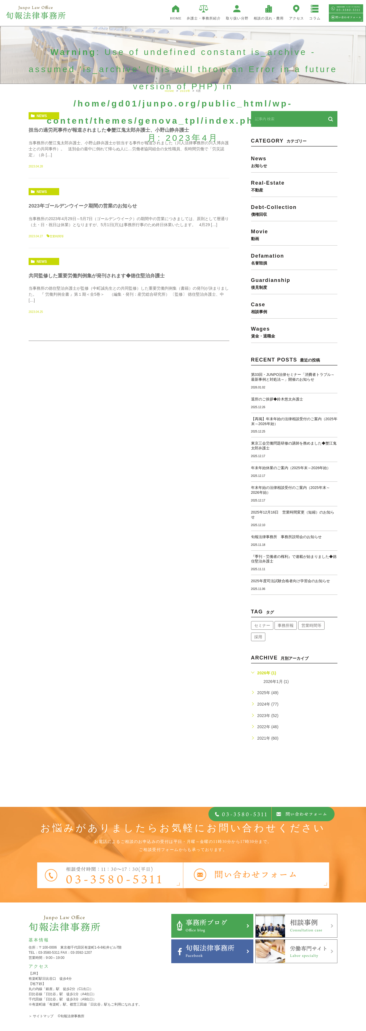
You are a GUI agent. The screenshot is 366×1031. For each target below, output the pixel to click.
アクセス (296, 18)
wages (294, 332)
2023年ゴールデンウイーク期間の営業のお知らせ (86, 206)
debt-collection (294, 210)
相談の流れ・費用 (269, 18)
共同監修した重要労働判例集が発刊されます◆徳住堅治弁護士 (101, 276)
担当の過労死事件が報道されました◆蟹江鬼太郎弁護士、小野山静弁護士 (113, 130)
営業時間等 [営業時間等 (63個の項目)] (311, 625)
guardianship (294, 283)
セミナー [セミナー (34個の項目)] (262, 625)
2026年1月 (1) (276, 681)
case (294, 308)
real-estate (294, 186)
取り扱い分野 (237, 18)
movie (294, 235)
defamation (294, 259)
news (42, 116)
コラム (315, 18)
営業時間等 (56, 236)
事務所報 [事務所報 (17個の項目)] (286, 625)
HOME (176, 18)
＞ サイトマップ (41, 1016)
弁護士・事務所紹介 (204, 18)
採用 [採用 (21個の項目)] (258, 637)
